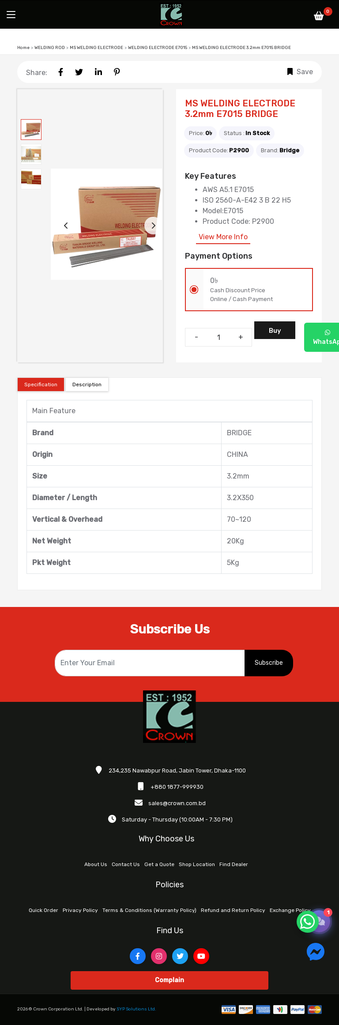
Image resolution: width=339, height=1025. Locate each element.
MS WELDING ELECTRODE (96, 47)
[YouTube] (201, 956)
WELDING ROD (49, 47)
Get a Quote (159, 864)
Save (300, 72)
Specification (40, 384)
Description (87, 384)
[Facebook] (138, 956)
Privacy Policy (80, 910)
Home (23, 47)
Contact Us (126, 864)
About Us (95, 864)
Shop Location (197, 864)
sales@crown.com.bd (177, 803)
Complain (169, 980)
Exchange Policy (290, 910)
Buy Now (275, 333)
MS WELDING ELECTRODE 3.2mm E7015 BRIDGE (241, 47)
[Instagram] (159, 956)
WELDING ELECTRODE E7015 (157, 47)
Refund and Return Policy (233, 910)
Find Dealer (233, 864)
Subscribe (269, 663)
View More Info (223, 237)
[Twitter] (180, 956)
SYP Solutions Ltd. (136, 1009)
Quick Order (43, 910)
